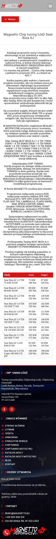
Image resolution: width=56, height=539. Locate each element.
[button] (50, 6)
